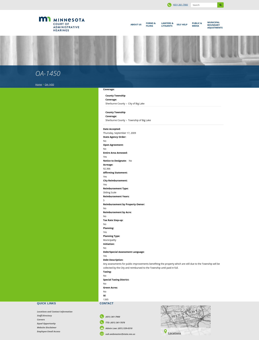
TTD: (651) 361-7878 (112, 322)
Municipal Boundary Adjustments (214, 25)
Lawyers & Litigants (166, 24)
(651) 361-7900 (180, 4)
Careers (41, 319)
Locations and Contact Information (55, 311)
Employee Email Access (48, 331)
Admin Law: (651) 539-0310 (116, 328)
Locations (174, 333)
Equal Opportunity (46, 323)
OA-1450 (49, 84)
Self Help (181, 23)
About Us (136, 23)
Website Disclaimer (46, 327)
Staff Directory (44, 315)
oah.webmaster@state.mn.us (117, 334)
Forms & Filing (151, 24)
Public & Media (197, 24)
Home (38, 84)
